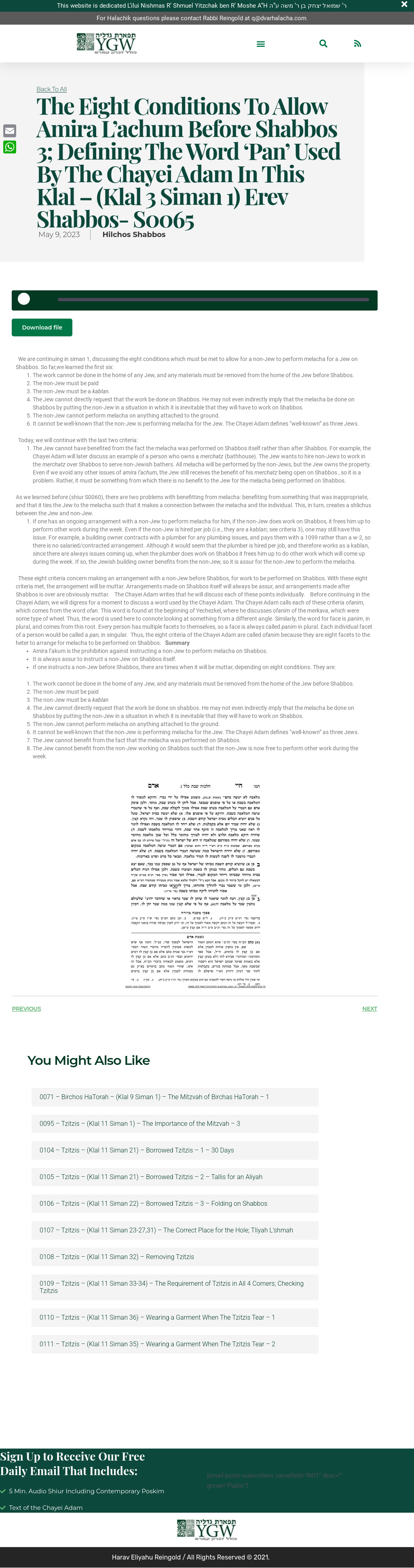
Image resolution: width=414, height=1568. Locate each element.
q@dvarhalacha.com (278, 18)
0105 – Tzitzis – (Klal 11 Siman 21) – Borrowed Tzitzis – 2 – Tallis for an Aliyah (151, 1177)
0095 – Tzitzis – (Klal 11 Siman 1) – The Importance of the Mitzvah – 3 (140, 1124)
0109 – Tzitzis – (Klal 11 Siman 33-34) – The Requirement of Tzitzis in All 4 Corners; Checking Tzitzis (172, 1287)
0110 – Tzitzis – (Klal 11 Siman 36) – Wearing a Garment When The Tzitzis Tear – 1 (157, 1318)
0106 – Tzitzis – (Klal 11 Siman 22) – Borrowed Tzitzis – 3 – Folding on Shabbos (153, 1204)
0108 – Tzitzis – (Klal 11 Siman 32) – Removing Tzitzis (117, 1257)
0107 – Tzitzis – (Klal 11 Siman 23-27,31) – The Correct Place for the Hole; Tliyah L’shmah (166, 1230)
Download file (42, 327)
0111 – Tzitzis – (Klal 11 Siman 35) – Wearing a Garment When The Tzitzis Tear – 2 (157, 1344)
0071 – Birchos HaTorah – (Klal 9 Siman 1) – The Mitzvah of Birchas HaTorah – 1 (154, 1097)
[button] (260, 43)
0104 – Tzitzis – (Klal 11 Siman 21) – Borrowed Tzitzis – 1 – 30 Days (137, 1150)
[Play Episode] (27, 302)
